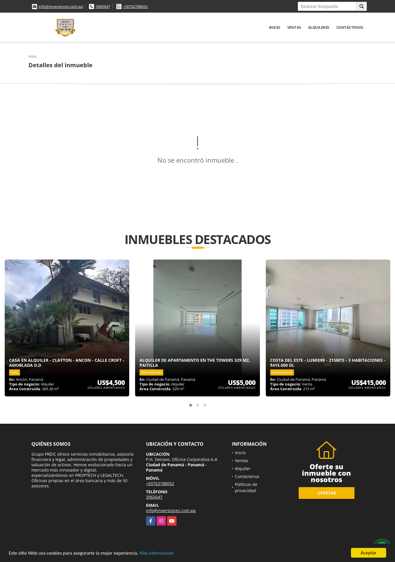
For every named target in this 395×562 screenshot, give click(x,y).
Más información (156, 553)
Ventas (294, 27)
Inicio (274, 27)
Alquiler (243, 468)
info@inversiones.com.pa (61, 6)
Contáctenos (349, 27)
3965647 (103, 6)
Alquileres (318, 27)
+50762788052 (135, 6)
